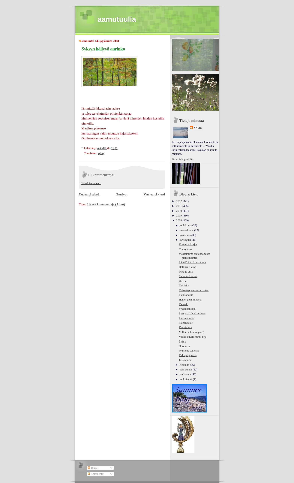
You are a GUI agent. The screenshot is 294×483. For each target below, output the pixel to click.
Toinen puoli (186, 322)
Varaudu (183, 304)
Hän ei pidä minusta (190, 299)
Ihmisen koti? (186, 318)
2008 (179, 220)
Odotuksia (184, 346)
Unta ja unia (186, 271)
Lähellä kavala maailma (192, 262)
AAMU (198, 127)
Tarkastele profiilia (182, 159)
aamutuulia (117, 19)
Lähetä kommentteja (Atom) (106, 204)
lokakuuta (185, 235)
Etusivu (121, 194)
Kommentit (96, 473)
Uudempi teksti (89, 194)
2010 (179, 210)
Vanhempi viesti (154, 194)
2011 (179, 205)
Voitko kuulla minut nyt (192, 336)
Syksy (182, 341)
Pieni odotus (186, 294)
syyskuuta (186, 239)
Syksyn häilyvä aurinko (192, 313)
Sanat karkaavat (188, 276)
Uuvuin (183, 280)
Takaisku (184, 285)
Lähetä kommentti (91, 183)
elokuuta (185, 364)
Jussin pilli (185, 359)
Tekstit (93, 467)
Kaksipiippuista (187, 355)
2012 (179, 201)
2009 (179, 215)
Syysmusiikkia (187, 308)
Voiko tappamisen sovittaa (193, 290)
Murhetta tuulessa (189, 350)
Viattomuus (185, 249)
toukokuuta (186, 379)
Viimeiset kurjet (188, 244)
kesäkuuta (186, 374)
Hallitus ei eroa (187, 266)
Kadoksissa (185, 327)
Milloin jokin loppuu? (191, 332)
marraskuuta (187, 230)
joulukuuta (186, 225)
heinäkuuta (186, 369)
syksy (101, 153)
